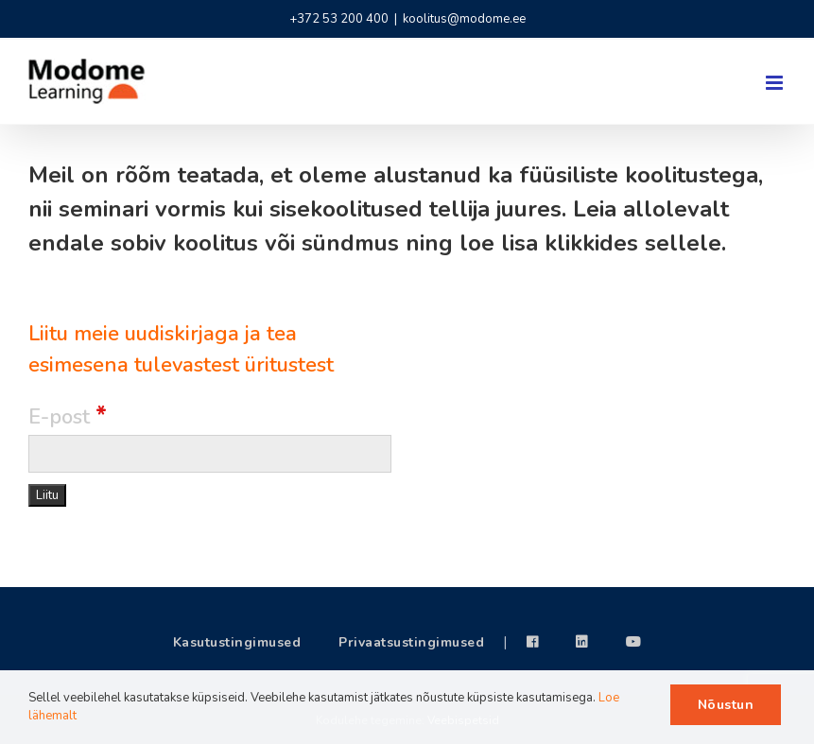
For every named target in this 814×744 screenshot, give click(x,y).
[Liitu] (47, 495)
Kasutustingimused (237, 642)
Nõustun (726, 705)
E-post (67, 417)
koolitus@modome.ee (464, 18)
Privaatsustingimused (411, 642)
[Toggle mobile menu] (776, 83)
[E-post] (209, 454)
